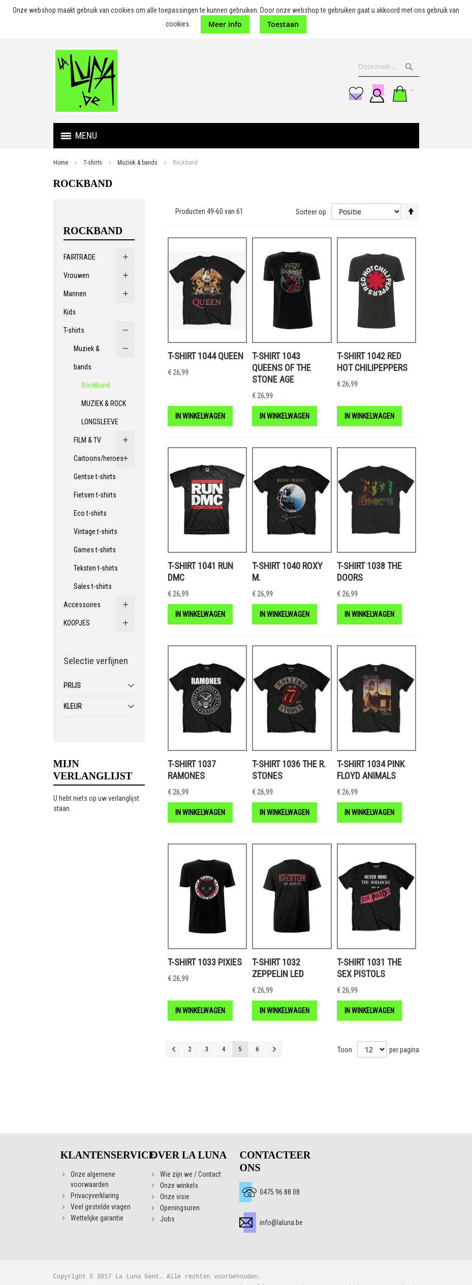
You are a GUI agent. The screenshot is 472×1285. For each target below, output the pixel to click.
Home (60, 162)
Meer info (225, 24)
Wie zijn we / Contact (190, 1174)
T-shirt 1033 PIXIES (205, 962)
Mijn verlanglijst (356, 93)
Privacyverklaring (95, 1196)
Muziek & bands (137, 162)
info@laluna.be (281, 1222)
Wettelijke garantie (97, 1218)
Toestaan (283, 24)
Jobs (167, 1219)
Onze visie (175, 1197)
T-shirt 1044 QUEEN (205, 356)
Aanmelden (377, 93)
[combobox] (388, 66)
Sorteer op (311, 212)
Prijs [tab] (72, 685)
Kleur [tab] (73, 706)
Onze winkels (179, 1185)
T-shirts (92, 162)
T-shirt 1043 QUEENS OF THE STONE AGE (281, 368)
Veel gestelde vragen (101, 1207)
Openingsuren (180, 1208)
